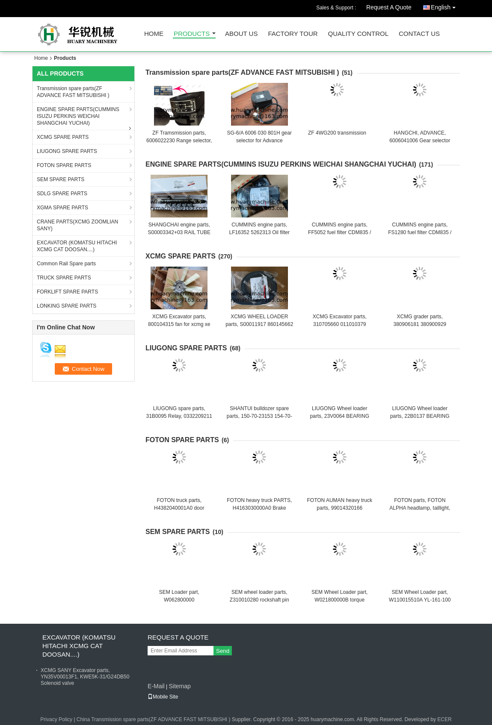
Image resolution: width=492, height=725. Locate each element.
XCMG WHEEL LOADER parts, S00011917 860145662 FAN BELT (259, 324)
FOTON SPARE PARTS (64, 165)
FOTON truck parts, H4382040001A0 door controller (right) (179, 508)
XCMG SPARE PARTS (63, 137)
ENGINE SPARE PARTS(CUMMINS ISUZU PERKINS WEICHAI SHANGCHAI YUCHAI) (78, 116)
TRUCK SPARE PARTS (64, 278)
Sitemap (179, 686)
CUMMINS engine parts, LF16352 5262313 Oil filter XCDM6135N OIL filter (259, 232)
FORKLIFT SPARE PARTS (67, 292)
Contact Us (419, 34)
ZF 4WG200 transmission (337, 133)
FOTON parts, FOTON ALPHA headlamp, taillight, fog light (419, 508)
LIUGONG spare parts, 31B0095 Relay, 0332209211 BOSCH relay (179, 416)
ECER (444, 719)
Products (192, 34)
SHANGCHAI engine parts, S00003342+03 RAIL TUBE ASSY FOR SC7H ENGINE (179, 232)
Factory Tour (292, 34)
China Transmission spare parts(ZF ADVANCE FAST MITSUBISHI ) (154, 719)
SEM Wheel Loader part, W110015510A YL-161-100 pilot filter (420, 600)
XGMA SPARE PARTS (62, 208)
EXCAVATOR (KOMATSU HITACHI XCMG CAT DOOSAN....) (77, 246)
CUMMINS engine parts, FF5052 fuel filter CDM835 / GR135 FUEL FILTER (339, 232)
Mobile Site (163, 697)
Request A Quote (389, 7)
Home (153, 34)
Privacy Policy (56, 719)
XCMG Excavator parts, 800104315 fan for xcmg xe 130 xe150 (179, 324)
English (445, 6)
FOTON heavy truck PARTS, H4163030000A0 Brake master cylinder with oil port (259, 508)
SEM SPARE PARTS (60, 179)
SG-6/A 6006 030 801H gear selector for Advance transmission (259, 140)
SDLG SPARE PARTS (62, 194)
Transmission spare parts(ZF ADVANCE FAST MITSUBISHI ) (73, 91)
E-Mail (156, 686)
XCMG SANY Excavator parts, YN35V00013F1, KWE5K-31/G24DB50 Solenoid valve (85, 676)
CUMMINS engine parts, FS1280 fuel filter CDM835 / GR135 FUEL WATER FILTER (419, 232)
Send (222, 651)
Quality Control (358, 34)
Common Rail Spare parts (66, 264)
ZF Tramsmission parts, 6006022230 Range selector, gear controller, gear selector (179, 140)
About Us (241, 34)
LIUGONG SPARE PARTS (67, 151)
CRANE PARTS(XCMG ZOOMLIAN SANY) (77, 225)
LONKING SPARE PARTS (66, 306)
